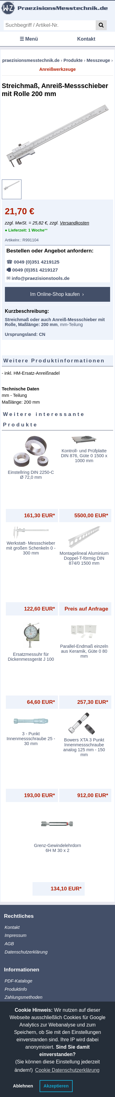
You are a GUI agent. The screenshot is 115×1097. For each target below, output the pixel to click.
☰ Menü (29, 39)
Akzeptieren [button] (56, 1085)
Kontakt (86, 39)
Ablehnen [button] (23, 1085)
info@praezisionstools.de (41, 278)
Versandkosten (74, 222)
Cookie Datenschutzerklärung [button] (67, 1070)
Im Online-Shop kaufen (55, 294)
